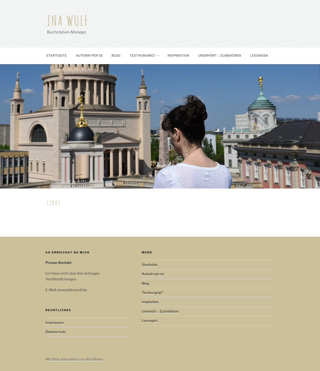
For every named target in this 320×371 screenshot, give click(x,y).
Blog (116, 55)
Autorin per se (89, 55)
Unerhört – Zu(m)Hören (219, 55)
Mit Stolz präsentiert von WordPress (74, 359)
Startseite (56, 55)
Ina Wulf (68, 20)
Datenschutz (56, 332)
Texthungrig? (145, 55)
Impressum (55, 322)
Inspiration (178, 55)
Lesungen (259, 55)
